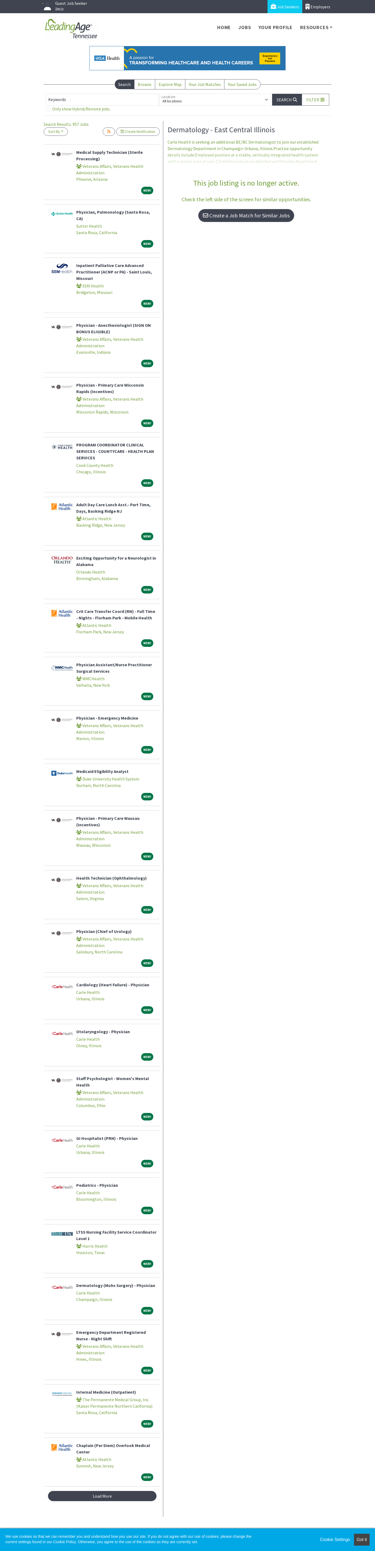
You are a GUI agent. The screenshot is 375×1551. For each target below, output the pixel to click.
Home (224, 27)
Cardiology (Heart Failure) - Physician (112, 984)
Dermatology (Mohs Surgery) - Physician (115, 1285)
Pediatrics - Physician (97, 1185)
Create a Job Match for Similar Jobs (246, 215)
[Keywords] (102, 100)
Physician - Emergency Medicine (107, 718)
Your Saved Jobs (242, 84)
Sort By (54, 131)
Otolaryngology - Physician (103, 1031)
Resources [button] (314, 27)
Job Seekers (285, 6)
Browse (144, 84)
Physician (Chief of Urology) (104, 931)
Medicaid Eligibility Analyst (102, 771)
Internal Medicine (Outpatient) (106, 1392)
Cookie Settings (335, 1539)
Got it (362, 1539)
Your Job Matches (205, 84)
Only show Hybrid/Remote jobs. (81, 109)
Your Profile (276, 27)
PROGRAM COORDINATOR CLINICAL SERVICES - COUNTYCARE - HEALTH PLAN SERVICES (115, 451)
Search (124, 84)
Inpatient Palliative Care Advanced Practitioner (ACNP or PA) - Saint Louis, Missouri (114, 272)
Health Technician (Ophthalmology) (111, 878)
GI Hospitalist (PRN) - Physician (107, 1138)
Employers (317, 6)
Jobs (244, 27)
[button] (315, 100)
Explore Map (170, 84)
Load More (102, 1496)
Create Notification (138, 131)
